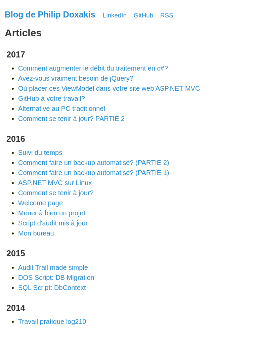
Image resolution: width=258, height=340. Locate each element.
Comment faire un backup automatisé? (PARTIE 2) (93, 162)
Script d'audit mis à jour (53, 223)
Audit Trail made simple (53, 267)
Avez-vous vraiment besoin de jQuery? (75, 78)
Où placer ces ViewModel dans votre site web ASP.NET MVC (109, 88)
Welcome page (40, 203)
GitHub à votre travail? (51, 98)
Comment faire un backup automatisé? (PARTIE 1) (93, 172)
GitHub (143, 15)
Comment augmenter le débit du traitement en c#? (93, 68)
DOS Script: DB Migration (56, 277)
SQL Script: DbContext (52, 287)
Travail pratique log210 (52, 321)
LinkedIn (115, 15)
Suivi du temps (40, 152)
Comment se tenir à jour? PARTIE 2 (71, 118)
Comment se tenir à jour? (56, 193)
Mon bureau (36, 233)
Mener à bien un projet (51, 213)
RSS (166, 15)
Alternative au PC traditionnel (61, 108)
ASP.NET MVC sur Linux (55, 182)
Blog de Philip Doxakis (50, 14)
